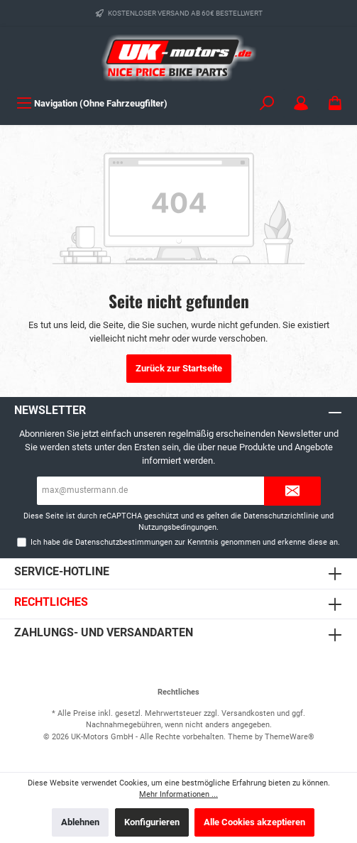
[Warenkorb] (335, 103)
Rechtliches (51, 602)
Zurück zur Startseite (179, 368)
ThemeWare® (289, 736)
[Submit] (292, 491)
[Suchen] (267, 103)
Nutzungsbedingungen (177, 527)
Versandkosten (248, 713)
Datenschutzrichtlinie (281, 516)
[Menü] (92, 103)
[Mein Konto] (301, 103)
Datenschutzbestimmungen (123, 542)
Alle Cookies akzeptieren (254, 822)
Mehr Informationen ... (178, 794)
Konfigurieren (152, 822)
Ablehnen (80, 822)
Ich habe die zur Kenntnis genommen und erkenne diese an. (185, 542)
